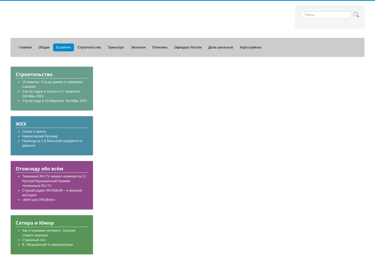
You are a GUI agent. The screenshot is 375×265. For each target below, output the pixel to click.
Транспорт (116, 47)
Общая (43, 47)
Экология (138, 47)
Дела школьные (220, 47)
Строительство (89, 47)
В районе (63, 47)
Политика (159, 47)
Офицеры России (188, 47)
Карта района (250, 47)
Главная (25, 47)
